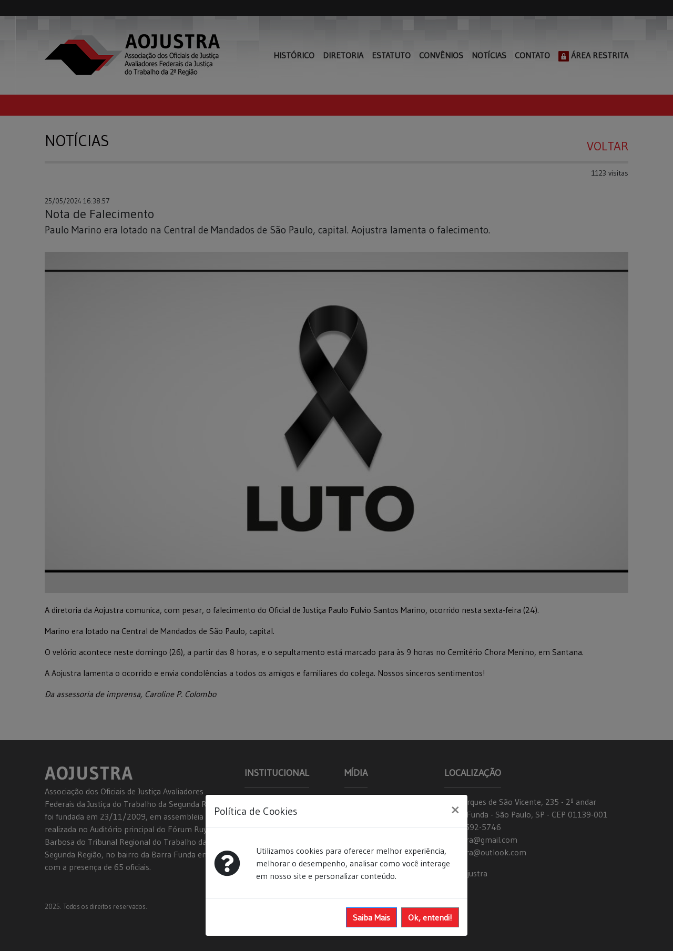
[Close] (455, 809)
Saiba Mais (371, 917)
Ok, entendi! (430, 917)
